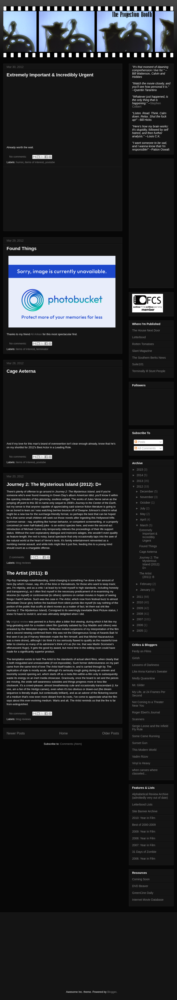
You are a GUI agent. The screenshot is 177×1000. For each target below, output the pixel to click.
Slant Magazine (142, 350)
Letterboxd (139, 337)
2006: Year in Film (143, 858)
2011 (140, 596)
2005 (140, 630)
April (143, 519)
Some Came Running (146, 736)
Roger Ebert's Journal (146, 712)
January (145, 589)
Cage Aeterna (21, 371)
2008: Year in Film (143, 838)
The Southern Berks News (149, 357)
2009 (140, 608)
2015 (140, 469)
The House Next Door (146, 330)
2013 (140, 481)
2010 (140, 602)
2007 (140, 619)
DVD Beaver (140, 886)
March (144, 525)
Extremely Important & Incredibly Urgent (50, 74)
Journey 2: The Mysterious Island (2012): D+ (54, 484)
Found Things (21, 248)
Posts (140, 442)
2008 (140, 613)
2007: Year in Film (143, 845)
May (143, 514)
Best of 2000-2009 (144, 824)
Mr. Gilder (138, 685)
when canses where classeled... (145, 771)
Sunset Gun (139, 743)
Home (63, 733)
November (147, 497)
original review (19, 621)
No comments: (18, 156)
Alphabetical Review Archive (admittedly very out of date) (150, 795)
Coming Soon (141, 879)
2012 (140, 486)
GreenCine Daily (142, 892)
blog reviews (23, 562)
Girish (136, 658)
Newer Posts (16, 733)
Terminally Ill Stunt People (148, 371)
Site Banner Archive (144, 811)
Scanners (138, 719)
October (145, 502)
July (143, 508)
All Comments (145, 448)
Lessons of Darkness (145, 665)
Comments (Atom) (71, 743)
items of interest (34, 162)
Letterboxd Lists (142, 804)
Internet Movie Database (148, 899)
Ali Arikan (36, 334)
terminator (42, 349)
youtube (50, 162)
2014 (140, 475)
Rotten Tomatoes (143, 344)
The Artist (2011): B (27, 573)
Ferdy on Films (141, 651)
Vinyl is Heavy (141, 763)
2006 (140, 625)
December (147, 491)
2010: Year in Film (143, 818)
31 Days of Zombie (144, 851)
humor (19, 162)
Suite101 (137, 364)
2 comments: (17, 557)
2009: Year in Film (143, 831)
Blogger (111, 991)
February (146, 584)
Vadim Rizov (140, 756)
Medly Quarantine (143, 678)
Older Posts (110, 733)
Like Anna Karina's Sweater (149, 671)
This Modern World (144, 749)
